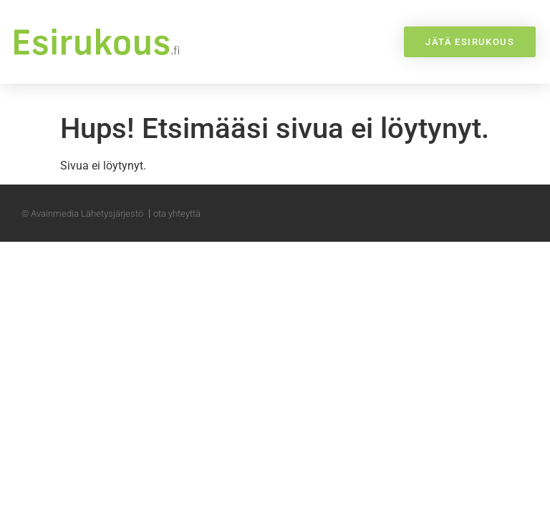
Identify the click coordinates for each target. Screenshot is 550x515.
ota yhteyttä (177, 214)
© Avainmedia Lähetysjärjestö (82, 214)
